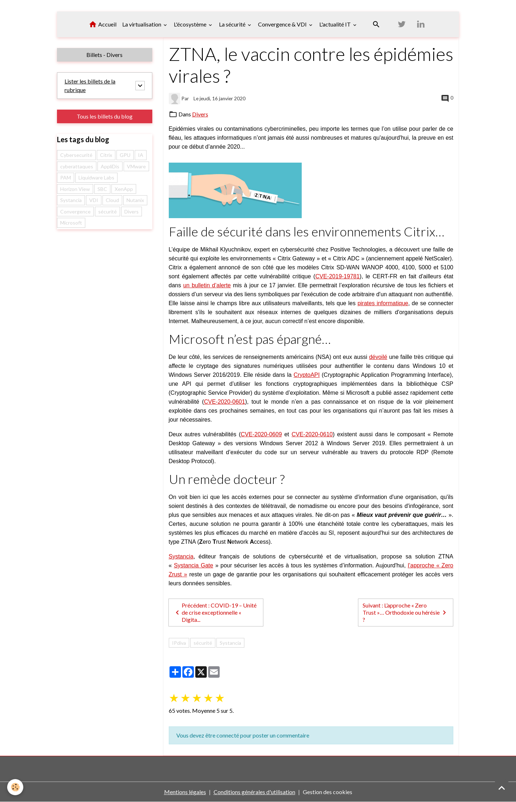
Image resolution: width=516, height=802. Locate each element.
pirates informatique (383, 303)
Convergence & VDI (283, 24)
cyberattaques (76, 166)
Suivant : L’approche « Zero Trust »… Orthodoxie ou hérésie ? (406, 612)
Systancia (181, 556)
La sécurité (233, 24)
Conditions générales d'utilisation (254, 791)
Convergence (75, 211)
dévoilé (378, 357)
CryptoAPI (306, 375)
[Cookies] (15, 787)
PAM (65, 177)
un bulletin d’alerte (207, 285)
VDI (93, 200)
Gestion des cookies (327, 791)
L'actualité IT (335, 24)
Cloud (112, 200)
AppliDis (110, 166)
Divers (200, 114)
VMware (136, 166)
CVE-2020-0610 (312, 434)
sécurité (203, 643)
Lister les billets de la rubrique (89, 85)
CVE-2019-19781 (337, 276)
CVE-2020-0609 (261, 434)
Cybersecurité (76, 155)
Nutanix (135, 200)
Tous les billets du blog (105, 116)
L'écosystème (190, 24)
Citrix (106, 155)
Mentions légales (185, 791)
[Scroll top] (502, 788)
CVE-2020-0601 (224, 402)
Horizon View (75, 189)
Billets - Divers (104, 54)
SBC (102, 189)
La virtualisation (142, 24)
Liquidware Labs (96, 177)
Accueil (102, 24)
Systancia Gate (193, 565)
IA (140, 155)
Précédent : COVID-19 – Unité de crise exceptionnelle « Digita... (215, 612)
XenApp (124, 189)
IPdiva (179, 643)
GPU (125, 155)
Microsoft (71, 223)
